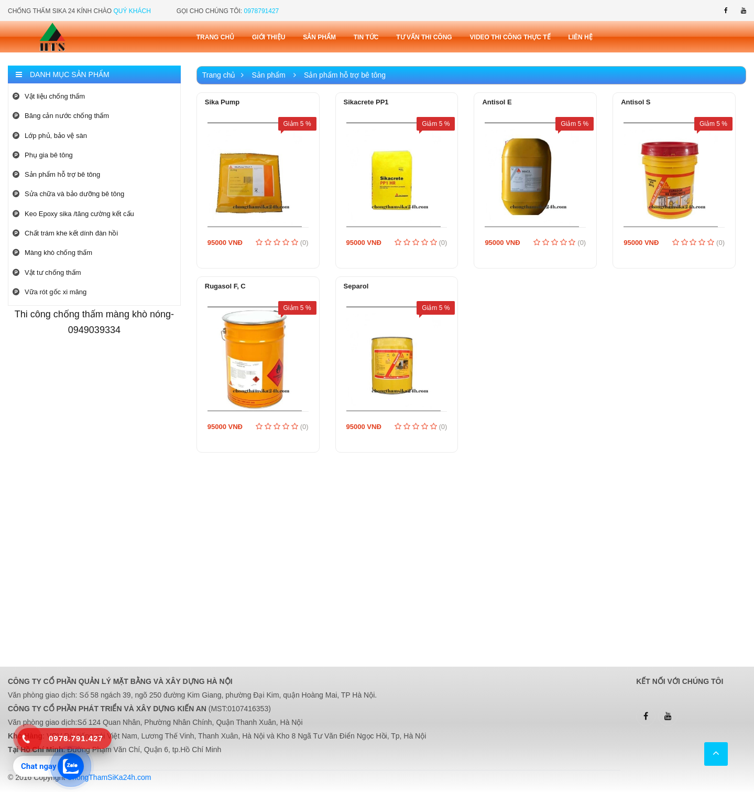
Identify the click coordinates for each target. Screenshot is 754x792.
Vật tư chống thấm (47, 272)
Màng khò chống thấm (52, 252)
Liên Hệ (580, 37)
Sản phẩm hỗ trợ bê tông (56, 174)
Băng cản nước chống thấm (61, 116)
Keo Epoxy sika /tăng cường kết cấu (73, 214)
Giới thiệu (268, 37)
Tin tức (366, 37)
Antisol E (496, 102)
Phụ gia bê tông (43, 155)
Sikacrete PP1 (366, 102)
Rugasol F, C (225, 286)
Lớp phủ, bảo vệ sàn (50, 136)
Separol (356, 286)
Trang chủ (215, 37)
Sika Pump (222, 102)
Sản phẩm (319, 37)
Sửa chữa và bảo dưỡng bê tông (68, 194)
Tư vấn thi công (424, 37)
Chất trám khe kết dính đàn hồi (65, 233)
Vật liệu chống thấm (49, 96)
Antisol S (635, 102)
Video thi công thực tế (510, 37)
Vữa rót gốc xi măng (49, 292)
